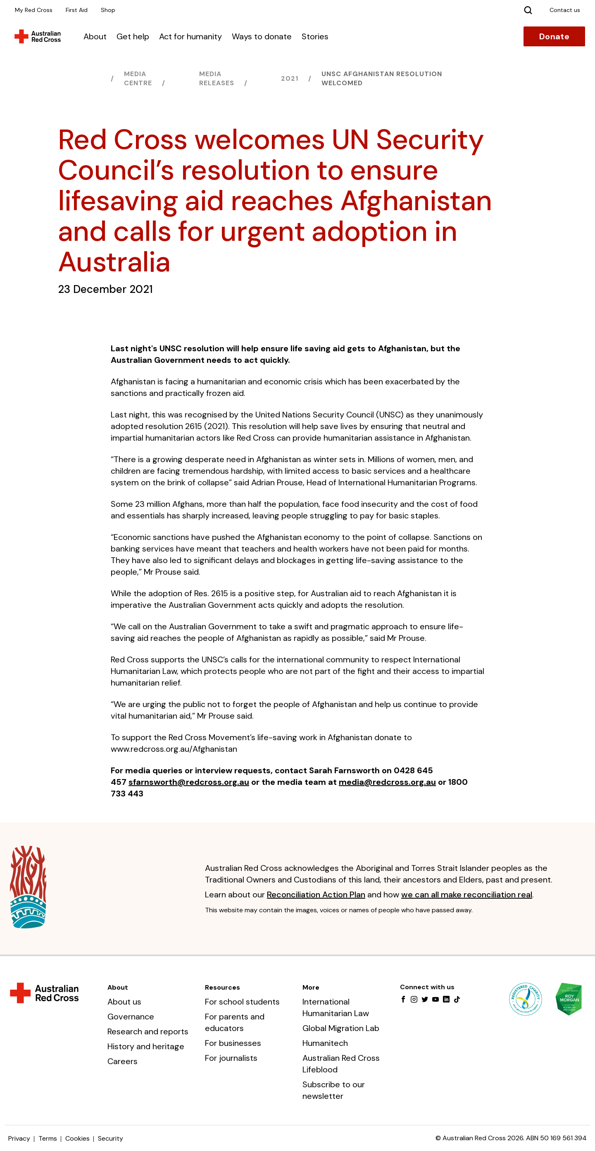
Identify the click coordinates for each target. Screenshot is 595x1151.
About (95, 36)
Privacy (19, 1138)
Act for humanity (190, 36)
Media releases (216, 78)
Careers (122, 1061)
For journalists (231, 1058)
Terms (47, 1138)
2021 (289, 78)
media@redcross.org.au (387, 782)
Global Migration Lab (340, 1028)
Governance (130, 1016)
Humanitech (325, 1043)
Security (110, 1138)
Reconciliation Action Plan (316, 894)
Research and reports (147, 1031)
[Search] (528, 9)
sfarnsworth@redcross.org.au (189, 782)
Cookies (77, 1138)
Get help (133, 36)
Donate (554, 36)
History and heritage (145, 1046)
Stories (315, 36)
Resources (222, 987)
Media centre (138, 78)
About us (124, 1001)
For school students (242, 1001)
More (310, 987)
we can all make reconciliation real (466, 894)
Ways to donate (262, 36)
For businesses (233, 1043)
